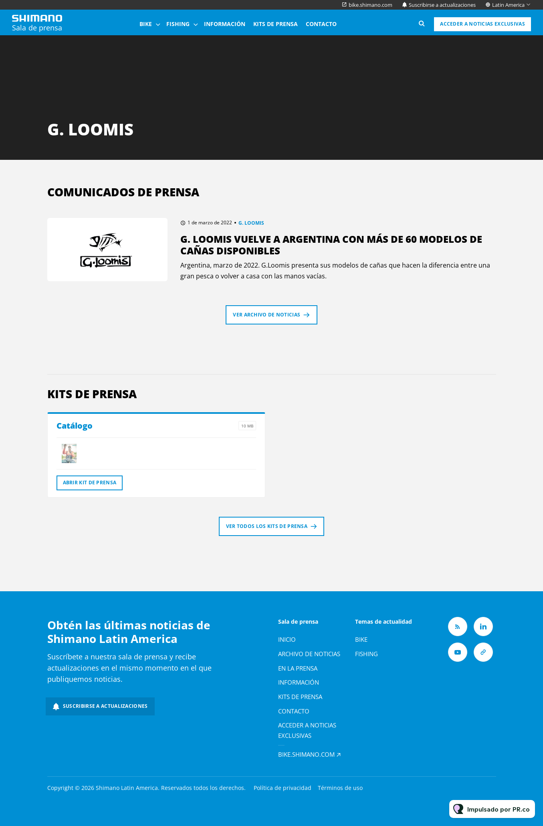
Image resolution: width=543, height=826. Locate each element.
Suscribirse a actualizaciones (442, 4)
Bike (145, 24)
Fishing (178, 24)
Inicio (287, 639)
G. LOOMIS (251, 223)
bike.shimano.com (370, 4)
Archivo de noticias (309, 654)
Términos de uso (340, 788)
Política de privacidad (282, 788)
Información (224, 24)
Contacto (321, 24)
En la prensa (297, 668)
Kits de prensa (275, 24)
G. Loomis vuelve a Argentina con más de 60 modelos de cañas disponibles (331, 244)
